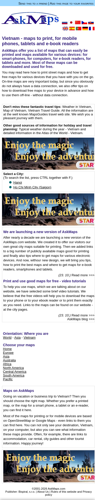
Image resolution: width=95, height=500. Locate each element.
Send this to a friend (32, 3)
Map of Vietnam (14, 110)
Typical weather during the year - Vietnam (49, 129)
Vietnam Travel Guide (44, 110)
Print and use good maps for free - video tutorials (44, 281)
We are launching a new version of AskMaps (40, 232)
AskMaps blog (77, 319)
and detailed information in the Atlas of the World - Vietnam (44, 131)
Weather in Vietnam (76, 107)
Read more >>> (83, 275)
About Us (43, 491)
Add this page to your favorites (71, 3)
